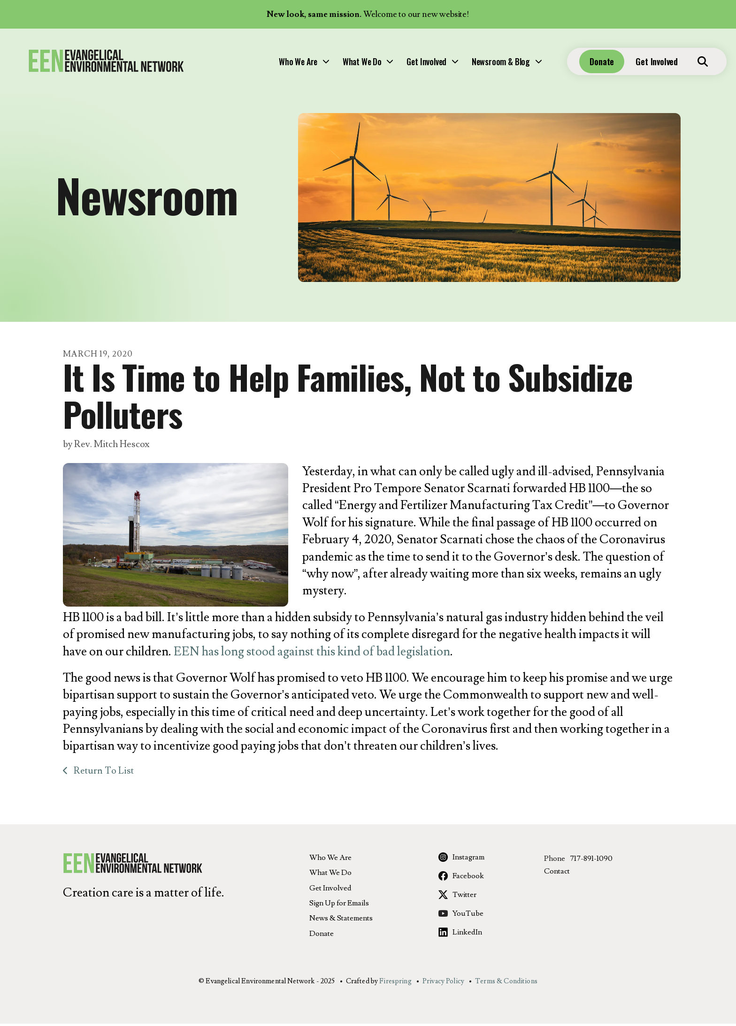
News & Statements (341, 921)
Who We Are (218, 64)
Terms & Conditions (506, 984)
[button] (684, 64)
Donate (583, 64)
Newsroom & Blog (421, 64)
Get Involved (347, 64)
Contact (557, 874)
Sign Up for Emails (339, 906)
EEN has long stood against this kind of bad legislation (312, 654)
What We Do (282, 64)
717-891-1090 (591, 861)
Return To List (103, 774)
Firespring (395, 984)
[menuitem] (223, 64)
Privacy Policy (443, 984)
